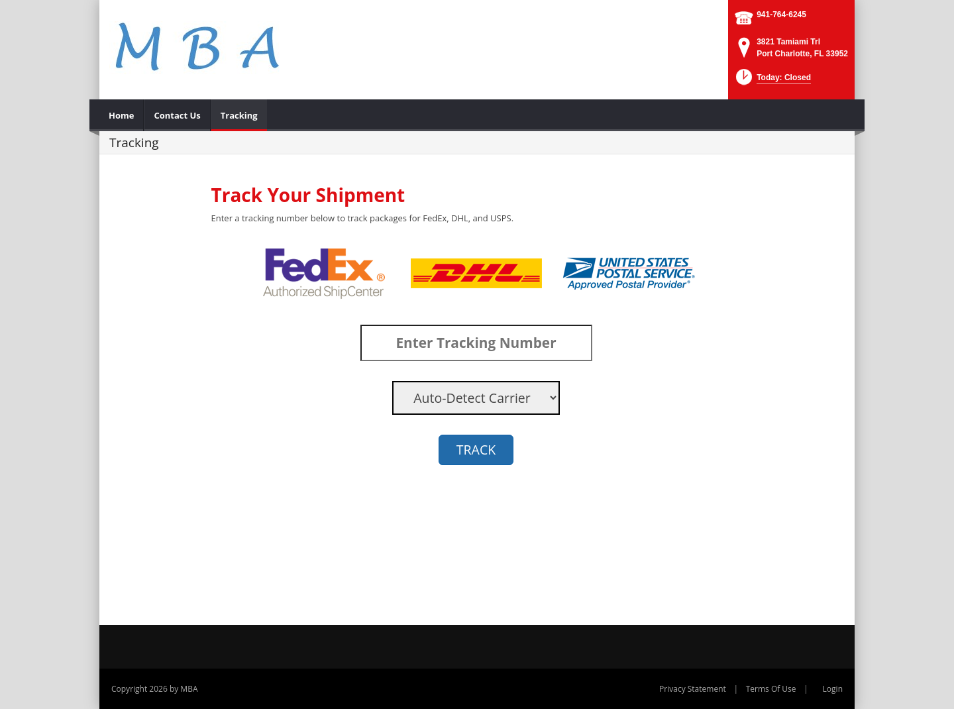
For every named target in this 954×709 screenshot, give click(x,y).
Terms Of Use (771, 688)
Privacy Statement (692, 688)
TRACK (476, 450)
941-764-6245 (781, 14)
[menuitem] (121, 115)
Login (833, 688)
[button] (772, 81)
